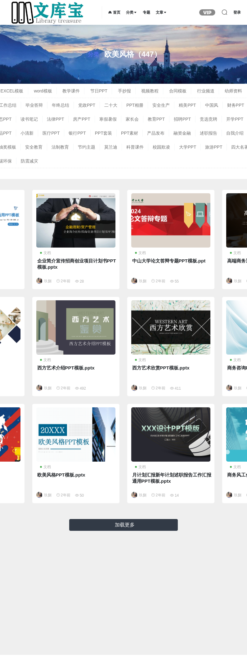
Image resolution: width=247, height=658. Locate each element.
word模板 (43, 90)
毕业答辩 (34, 105)
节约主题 (86, 147)
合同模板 (177, 90)
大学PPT (187, 147)
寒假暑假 (108, 119)
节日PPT (98, 90)
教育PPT (156, 119)
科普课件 (135, 147)
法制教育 (60, 147)
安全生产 (161, 105)
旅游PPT (213, 147)
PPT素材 (129, 133)
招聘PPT (182, 119)
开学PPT (234, 119)
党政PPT (86, 105)
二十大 (110, 105)
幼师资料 (233, 90)
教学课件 (71, 90)
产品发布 (155, 133)
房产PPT (81, 119)
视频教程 (150, 90)
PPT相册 (134, 105)
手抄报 (124, 90)
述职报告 (208, 133)
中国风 (211, 105)
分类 (131, 12)
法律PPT (55, 119)
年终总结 (60, 105)
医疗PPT (51, 133)
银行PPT (77, 133)
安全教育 (34, 147)
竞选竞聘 (208, 119)
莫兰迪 (110, 147)
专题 (146, 12)
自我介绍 (235, 133)
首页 (114, 12)
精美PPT (187, 105)
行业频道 (205, 90)
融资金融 (182, 133)
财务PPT (235, 105)
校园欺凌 (161, 147)
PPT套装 (103, 133)
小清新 (27, 133)
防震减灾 (29, 161)
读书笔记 (29, 119)
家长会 (132, 119)
